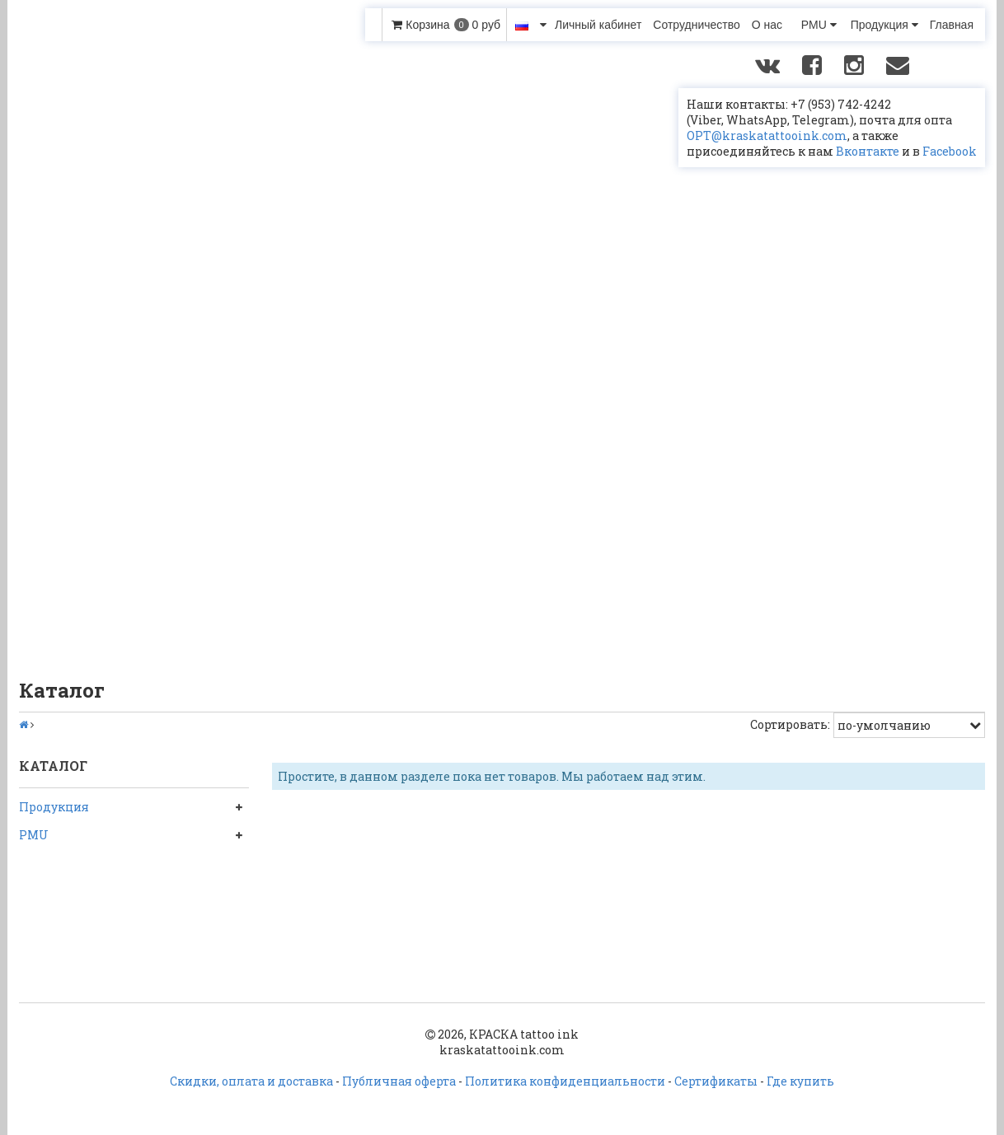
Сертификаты (716, 1081)
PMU (819, 24)
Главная (952, 24)
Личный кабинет (598, 24)
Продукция (884, 24)
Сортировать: (790, 724)
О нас (767, 24)
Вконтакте (867, 151)
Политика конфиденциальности (565, 1081)
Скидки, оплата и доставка (251, 1081)
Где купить (800, 1081)
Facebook (949, 151)
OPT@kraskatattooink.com (767, 135)
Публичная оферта (399, 1081)
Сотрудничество (696, 24)
